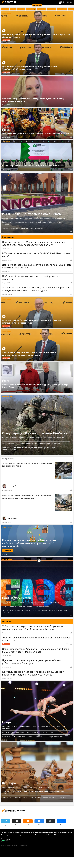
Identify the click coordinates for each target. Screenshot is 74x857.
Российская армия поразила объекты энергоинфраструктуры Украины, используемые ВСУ (30, 449)
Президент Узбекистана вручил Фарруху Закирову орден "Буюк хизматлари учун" (34, 797)
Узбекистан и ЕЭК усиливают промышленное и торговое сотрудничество (31, 602)
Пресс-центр (6, 13)
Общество (40, 816)
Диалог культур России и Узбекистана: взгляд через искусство (27, 787)
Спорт (6, 722)
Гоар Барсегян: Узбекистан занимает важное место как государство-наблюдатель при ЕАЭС (34, 611)
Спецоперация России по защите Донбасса (34, 433)
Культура (9, 783)
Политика (13, 816)
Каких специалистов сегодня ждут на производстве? (23, 228)
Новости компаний (41, 835)
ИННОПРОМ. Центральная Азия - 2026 (15, 110)
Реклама (50, 835)
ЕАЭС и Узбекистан (16, 598)
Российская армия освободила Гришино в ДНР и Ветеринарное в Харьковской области (33, 438)
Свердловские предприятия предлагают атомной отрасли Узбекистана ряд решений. (32, 223)
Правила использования (22, 832)
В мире (21, 816)
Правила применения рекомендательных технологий (18, 835)
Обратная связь (59, 835)
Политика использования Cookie (61, 832)
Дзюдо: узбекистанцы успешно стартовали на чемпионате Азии (27, 732)
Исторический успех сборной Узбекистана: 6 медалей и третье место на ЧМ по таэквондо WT (33, 727)
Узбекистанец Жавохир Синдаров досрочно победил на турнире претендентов (33, 736)
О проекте (4, 832)
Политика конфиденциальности (41, 832)
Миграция (49, 816)
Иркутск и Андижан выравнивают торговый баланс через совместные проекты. (34, 218)
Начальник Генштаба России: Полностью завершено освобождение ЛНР (31, 443)
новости (4, 816)
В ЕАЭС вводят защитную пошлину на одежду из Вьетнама (25, 606)
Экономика (29, 816)
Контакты (11, 832)
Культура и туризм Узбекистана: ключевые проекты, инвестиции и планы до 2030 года (34, 792)
